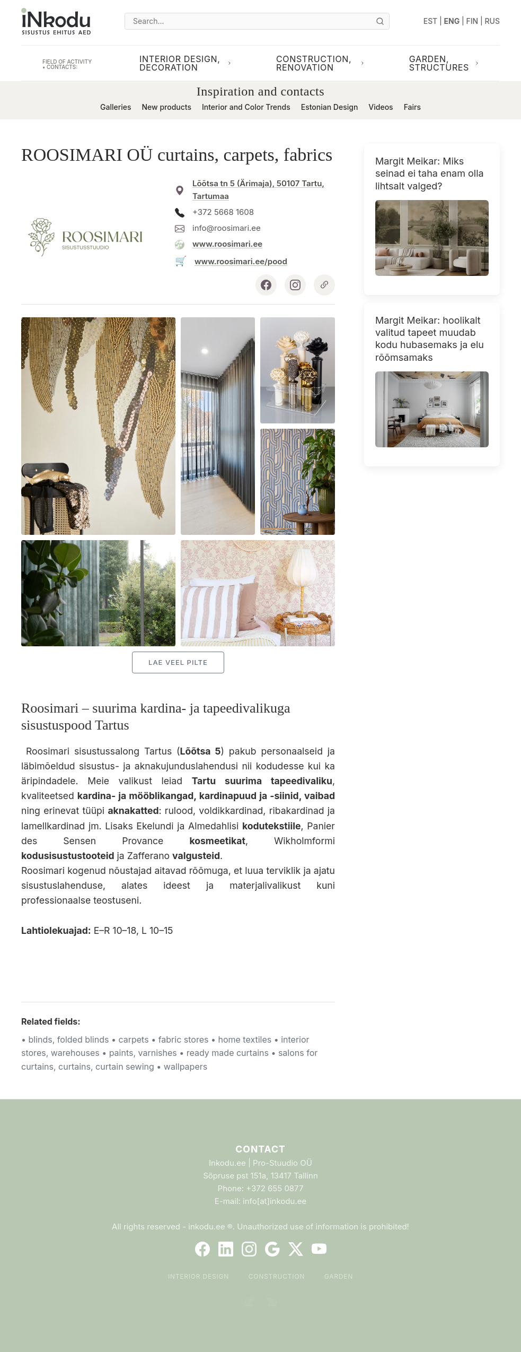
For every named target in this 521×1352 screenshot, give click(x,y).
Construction (277, 1276)
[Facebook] (202, 1249)
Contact (260, 1149)
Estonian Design (329, 106)
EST (430, 20)
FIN (472, 20)
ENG (452, 20)
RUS (492, 20)
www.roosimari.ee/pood (241, 261)
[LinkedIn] (225, 1249)
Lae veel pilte (178, 662)
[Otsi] (380, 21)
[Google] (272, 1249)
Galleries (115, 106)
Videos (380, 106)
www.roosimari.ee (227, 244)
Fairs (412, 106)
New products (166, 106)
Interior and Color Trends (246, 106)
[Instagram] (249, 1249)
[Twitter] (295, 1249)
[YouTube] (319, 1249)
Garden (338, 1276)
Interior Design (198, 1276)
